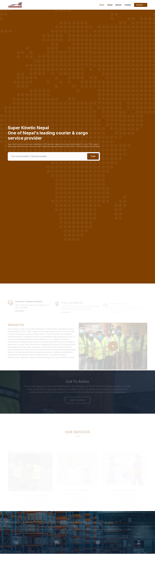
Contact (128, 5)
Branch (118, 5)
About (109, 5)
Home (101, 5)
